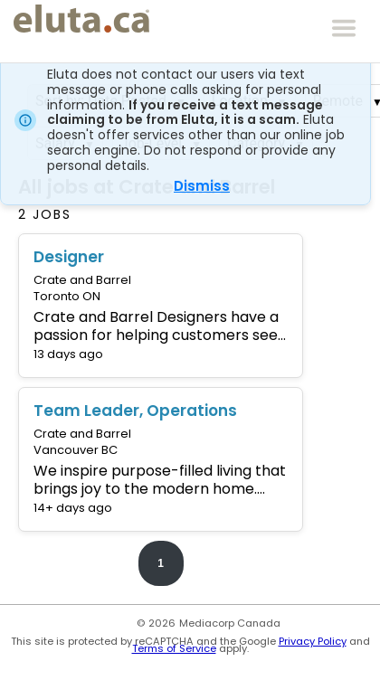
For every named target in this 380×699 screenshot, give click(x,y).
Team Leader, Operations (135, 410)
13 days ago (68, 354)
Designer (68, 257)
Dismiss (202, 185)
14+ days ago (72, 507)
